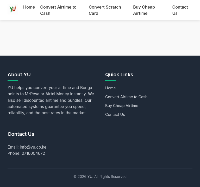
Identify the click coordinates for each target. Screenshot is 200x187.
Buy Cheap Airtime (121, 105)
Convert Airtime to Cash (126, 97)
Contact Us (115, 114)
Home (29, 7)
